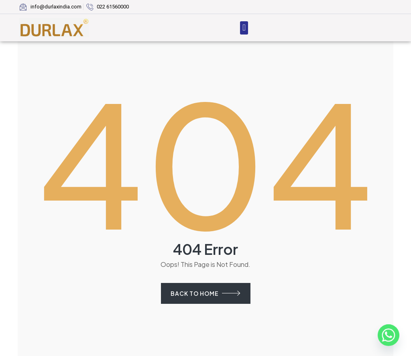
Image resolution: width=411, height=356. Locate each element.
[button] (244, 28)
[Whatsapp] (388, 335)
